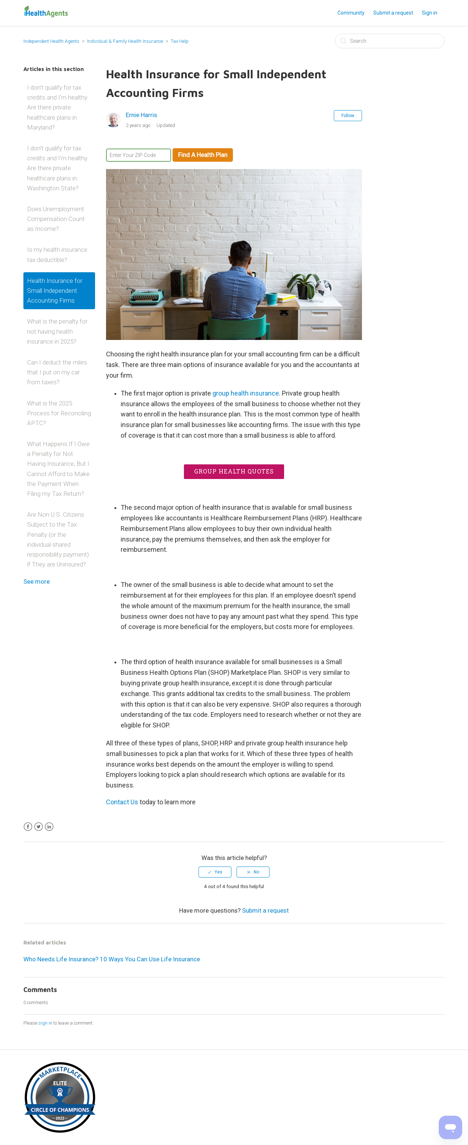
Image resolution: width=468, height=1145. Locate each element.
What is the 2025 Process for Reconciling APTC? (59, 413)
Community (351, 13)
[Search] (390, 41)
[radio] (215, 872)
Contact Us (122, 802)
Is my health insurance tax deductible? (57, 254)
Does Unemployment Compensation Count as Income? (56, 218)
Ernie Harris (141, 115)
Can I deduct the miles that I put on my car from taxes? (57, 372)
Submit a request (393, 13)
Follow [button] (347, 115)
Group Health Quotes (234, 471)
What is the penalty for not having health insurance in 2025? (57, 331)
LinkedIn (49, 826)
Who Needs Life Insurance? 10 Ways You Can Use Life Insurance (111, 959)
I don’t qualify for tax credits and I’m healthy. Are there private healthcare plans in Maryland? (57, 107)
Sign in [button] (429, 13)
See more (36, 581)
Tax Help (180, 41)
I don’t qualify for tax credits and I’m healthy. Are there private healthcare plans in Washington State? (57, 168)
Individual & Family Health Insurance (125, 41)
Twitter (38, 826)
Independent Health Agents (51, 41)
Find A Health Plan (202, 154)
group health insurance (245, 393)
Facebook (28, 826)
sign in (45, 1023)
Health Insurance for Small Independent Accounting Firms (54, 290)
